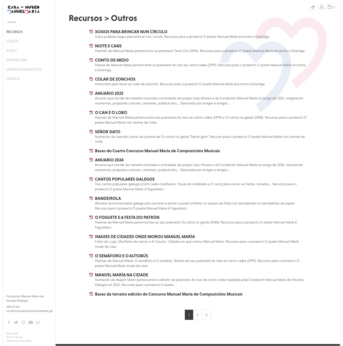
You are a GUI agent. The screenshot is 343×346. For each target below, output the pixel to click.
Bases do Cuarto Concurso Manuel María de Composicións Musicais (157, 150)
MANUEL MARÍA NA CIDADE (121, 274)
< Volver (11, 22)
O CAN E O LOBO (111, 112)
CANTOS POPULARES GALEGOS (125, 179)
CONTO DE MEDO (112, 60)
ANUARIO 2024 (109, 159)
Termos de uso (14, 337)
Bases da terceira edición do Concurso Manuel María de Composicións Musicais (169, 294)
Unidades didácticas (23, 69)
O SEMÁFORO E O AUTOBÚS (121, 255)
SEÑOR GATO (107, 131)
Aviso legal (12, 333)
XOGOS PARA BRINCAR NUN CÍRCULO (131, 31)
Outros (12, 79)
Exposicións (16, 60)
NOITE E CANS (108, 45)
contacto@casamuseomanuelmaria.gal (29, 311)
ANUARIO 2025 (109, 93)
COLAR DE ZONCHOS (115, 79)
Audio (11, 50)
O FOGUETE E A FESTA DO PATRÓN (127, 217)
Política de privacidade (18, 340)
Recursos (14, 32)
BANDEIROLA (108, 198)
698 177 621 (13, 306)
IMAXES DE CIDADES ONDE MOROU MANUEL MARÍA (145, 236)
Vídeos (12, 41)
